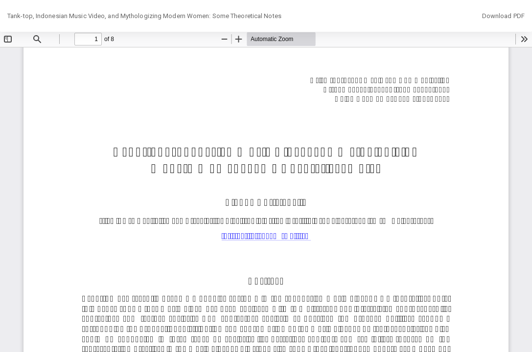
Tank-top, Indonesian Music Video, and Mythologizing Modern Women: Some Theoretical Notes (144, 16)
